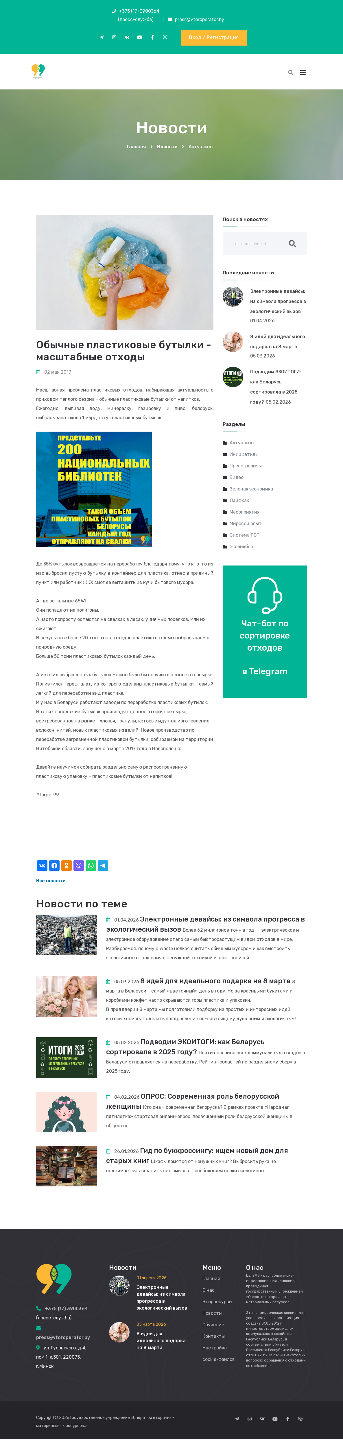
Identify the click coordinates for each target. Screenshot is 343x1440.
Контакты (213, 1337)
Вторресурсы (217, 1302)
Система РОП (245, 536)
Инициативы (244, 455)
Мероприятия (245, 513)
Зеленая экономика (251, 490)
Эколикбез (241, 547)
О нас (208, 1291)
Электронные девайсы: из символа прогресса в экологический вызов (278, 302)
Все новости (51, 881)
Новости (167, 147)
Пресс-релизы (246, 466)
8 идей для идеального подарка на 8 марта (216, 982)
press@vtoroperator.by (199, 19)
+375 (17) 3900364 (139, 11)
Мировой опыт (246, 524)
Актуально (242, 443)
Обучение (213, 1325)
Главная (136, 147)
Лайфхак (239, 501)
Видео (237, 478)
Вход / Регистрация (214, 37)
